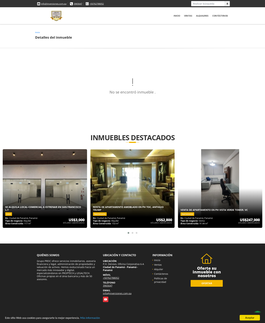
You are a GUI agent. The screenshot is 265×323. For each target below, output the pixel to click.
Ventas (188, 15)
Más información (90, 318)
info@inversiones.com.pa (53, 3)
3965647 (78, 3)
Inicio (177, 15)
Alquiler (158, 269)
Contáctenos (220, 15)
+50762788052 (97, 3)
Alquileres (202, 15)
